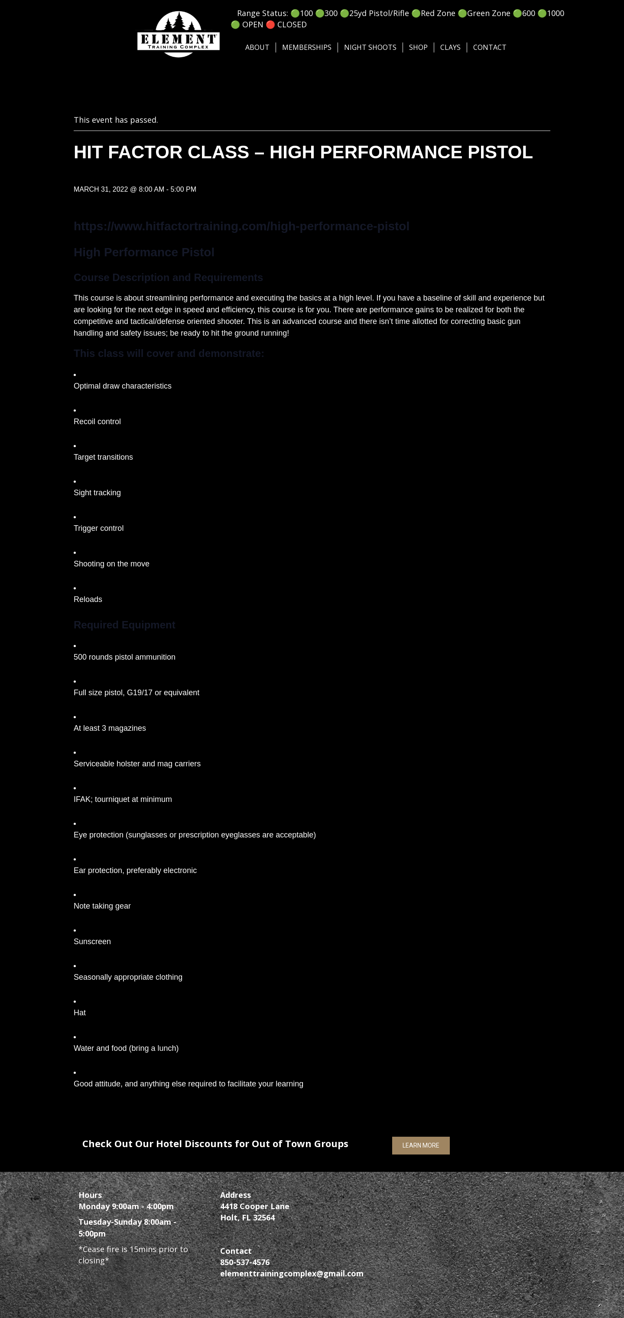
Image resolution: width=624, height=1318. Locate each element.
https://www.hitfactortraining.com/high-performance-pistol (242, 226)
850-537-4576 (245, 1262)
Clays (450, 47)
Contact (490, 47)
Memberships (307, 47)
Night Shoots (370, 47)
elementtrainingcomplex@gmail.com (292, 1273)
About (257, 47)
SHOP (418, 47)
